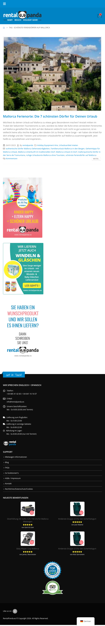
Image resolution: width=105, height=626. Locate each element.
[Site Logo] (22, 16)
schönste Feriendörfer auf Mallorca (81, 155)
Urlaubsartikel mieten (68, 145)
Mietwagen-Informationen (16, 457)
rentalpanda (27, 145)
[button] (5, 3)
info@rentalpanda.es (15, 402)
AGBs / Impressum (13, 479)
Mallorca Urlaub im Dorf (66, 152)
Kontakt (8, 484)
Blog (7, 463)
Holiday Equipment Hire (47, 145)
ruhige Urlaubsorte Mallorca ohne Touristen (45, 155)
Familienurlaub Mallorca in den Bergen (68, 148)
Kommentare (11, 158)
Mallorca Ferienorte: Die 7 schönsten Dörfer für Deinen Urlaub (50, 116)
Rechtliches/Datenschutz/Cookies (19, 490)
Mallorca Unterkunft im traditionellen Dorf (36, 152)
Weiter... (96, 159)
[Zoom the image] (22, 179)
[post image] (52, 73)
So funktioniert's (12, 474)
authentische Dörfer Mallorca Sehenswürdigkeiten (28, 148)
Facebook (15, 612)
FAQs (7, 468)
